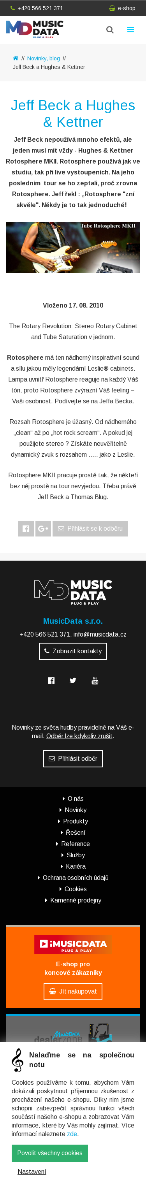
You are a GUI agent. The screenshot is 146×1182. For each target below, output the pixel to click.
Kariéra (76, 866)
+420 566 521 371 (37, 8)
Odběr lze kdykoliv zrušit (79, 736)
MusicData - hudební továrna (34, 29)
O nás (76, 798)
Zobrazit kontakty (73, 651)
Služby (76, 855)
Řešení (76, 832)
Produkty (75, 821)
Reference (75, 844)
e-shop (122, 8)
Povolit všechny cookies (50, 1153)
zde (72, 1134)
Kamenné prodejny (75, 900)
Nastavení (32, 1171)
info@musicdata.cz (100, 634)
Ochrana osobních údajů (76, 877)
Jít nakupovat (73, 991)
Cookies (76, 889)
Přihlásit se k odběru (90, 528)
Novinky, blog (43, 58)
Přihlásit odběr (73, 758)
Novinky (75, 810)
